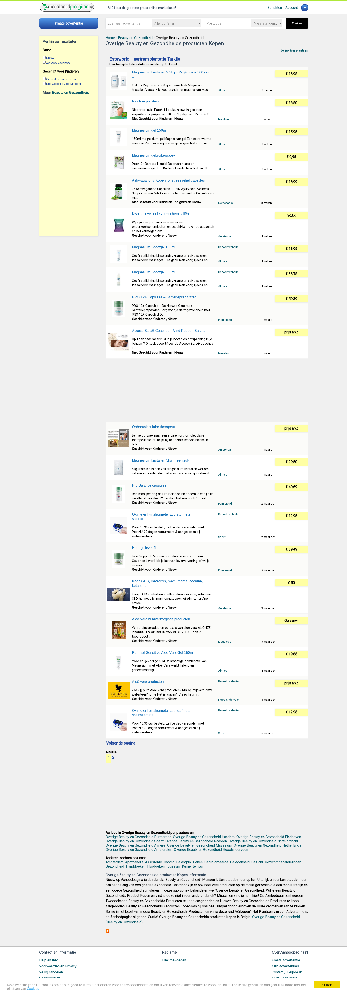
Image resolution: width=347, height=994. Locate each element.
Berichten (274, 8)
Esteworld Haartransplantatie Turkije (144, 59)
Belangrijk (183, 862)
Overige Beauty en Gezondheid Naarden (196, 841)
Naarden (223, 353)
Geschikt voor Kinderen (61, 79)
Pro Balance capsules (149, 485)
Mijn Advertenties (285, 966)
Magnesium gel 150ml (149, 130)
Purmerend (225, 319)
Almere (222, 90)
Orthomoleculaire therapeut (153, 427)
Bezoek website (228, 247)
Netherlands (226, 203)
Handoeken (156, 866)
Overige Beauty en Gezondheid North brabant (263, 841)
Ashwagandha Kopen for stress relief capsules (168, 180)
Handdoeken (135, 866)
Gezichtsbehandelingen (283, 862)
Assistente (153, 862)
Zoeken (297, 23)
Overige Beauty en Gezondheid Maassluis (199, 845)
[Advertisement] (69, 165)
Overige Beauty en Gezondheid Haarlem (204, 837)
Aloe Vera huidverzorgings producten (161, 619)
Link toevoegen (174, 960)
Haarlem (223, 119)
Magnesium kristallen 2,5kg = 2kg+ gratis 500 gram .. (172, 74)
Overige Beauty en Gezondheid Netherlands (267, 845)
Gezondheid (115, 866)
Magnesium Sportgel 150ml (153, 247)
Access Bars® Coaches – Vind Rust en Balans (168, 331)
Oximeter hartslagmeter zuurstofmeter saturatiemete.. (161, 516)
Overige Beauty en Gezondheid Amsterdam (139, 849)
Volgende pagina (120, 743)
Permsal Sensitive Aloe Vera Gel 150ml (162, 652)
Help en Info (48, 960)
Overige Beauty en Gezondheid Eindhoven (268, 837)
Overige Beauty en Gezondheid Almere (135, 845)
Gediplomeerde (216, 862)
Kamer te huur (192, 866)
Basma (169, 862)
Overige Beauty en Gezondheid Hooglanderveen (211, 849)
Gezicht (257, 862)
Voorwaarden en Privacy (58, 966)
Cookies (33, 989)
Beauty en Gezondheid (70, 92)
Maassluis (224, 641)
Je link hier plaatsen (294, 50)
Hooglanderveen (228, 699)
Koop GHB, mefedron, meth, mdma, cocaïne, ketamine (167, 583)
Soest (222, 537)
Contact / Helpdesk (287, 972)
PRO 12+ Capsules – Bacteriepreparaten (164, 297)
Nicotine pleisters (145, 101)
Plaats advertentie (286, 960)
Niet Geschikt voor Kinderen (64, 83)
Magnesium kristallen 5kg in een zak (160, 460)
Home (110, 38)
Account (291, 8)
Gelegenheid (240, 862)
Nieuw (50, 58)
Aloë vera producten (148, 681)
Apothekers (134, 862)
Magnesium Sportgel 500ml (153, 272)
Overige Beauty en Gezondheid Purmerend (138, 837)
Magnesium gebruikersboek (153, 155)
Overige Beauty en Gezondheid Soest (135, 841)
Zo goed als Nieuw (58, 62)
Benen (198, 862)
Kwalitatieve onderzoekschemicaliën (160, 214)
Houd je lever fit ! (145, 548)
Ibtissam (173, 866)
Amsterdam (225, 236)
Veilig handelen (51, 972)
